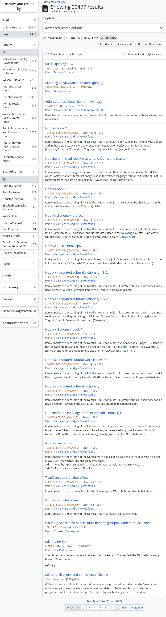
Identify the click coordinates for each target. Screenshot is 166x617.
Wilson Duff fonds (19, 80)
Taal (6, 20)
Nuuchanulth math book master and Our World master (86, 159)
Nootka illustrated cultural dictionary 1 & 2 (76, 272)
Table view (108, 37)
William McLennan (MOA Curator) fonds (19, 118)
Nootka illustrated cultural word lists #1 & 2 (77, 360)
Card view (91, 37)
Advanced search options (64, 28)
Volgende (137, 607)
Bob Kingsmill (19, 230)
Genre (7, 299)
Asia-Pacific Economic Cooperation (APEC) (19, 244)
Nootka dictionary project (64, 215)
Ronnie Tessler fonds (19, 105)
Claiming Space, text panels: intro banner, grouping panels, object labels (98, 523)
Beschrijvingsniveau (17, 311)
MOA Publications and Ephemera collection (80, 110)
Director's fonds (19, 97)
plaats (7, 275)
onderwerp (11, 287)
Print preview (53, 37)
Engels (19, 34)
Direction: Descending (150, 44)
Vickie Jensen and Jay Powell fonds (19, 61)
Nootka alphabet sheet (62, 500)
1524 (124, 607)
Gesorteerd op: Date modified (116, 44)
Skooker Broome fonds (68, 531)
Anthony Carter (19, 186)
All (4, 52)
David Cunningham (19, 253)
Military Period (56, 542)
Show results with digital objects (143, 54)
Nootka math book (59, 443)
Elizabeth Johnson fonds (19, 159)
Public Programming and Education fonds (19, 132)
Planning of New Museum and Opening (74, 83)
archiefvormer (13, 171)
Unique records (19, 28)
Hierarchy (73, 37)
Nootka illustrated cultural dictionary (72, 386)
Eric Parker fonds (64, 550)
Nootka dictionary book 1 (64, 329)
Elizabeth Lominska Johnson (19, 207)
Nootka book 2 (56, 128)
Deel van (9, 44)
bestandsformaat (15, 323)
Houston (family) (19, 199)
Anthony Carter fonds (19, 88)
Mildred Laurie (19, 236)
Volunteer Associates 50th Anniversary (73, 102)
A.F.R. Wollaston (19, 223)
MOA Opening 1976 (59, 64)
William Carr (19, 216)
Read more (139, 149)
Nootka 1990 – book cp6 (63, 246)
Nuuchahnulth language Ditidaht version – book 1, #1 (84, 413)
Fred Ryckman (19, 193)
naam (7, 263)
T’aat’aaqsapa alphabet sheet (66, 477)
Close (62, 2)
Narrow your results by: (19, 6)
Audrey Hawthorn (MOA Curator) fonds (19, 146)
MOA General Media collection (19, 71)
